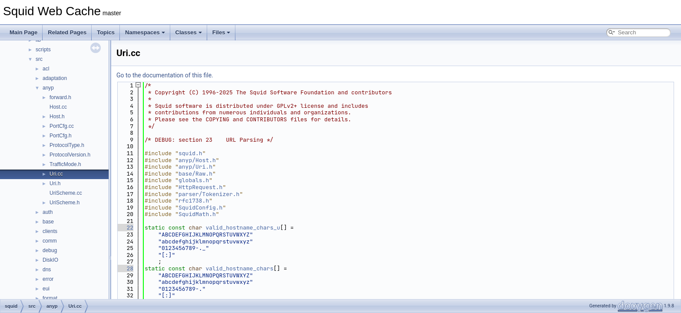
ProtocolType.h (67, 145)
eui (46, 289)
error (48, 279)
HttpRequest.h (200, 187)
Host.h (57, 116)
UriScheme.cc (66, 193)
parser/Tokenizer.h (209, 194)
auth (48, 212)
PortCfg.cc (62, 126)
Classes (188, 32)
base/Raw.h (195, 173)
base (48, 222)
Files (221, 32)
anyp (48, 88)
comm (50, 241)
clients (50, 231)
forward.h (60, 97)
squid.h (190, 153)
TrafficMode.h (65, 164)
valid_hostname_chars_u (242, 227)
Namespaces (145, 32)
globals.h (194, 180)
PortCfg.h (61, 136)
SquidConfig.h (200, 207)
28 (124, 268)
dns (47, 269)
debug (50, 250)
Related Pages (67, 32)
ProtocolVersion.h (70, 155)
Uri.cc (56, 174)
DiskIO (50, 260)
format (50, 298)
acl (46, 69)
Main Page (23, 32)
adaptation (55, 78)
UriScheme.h (64, 203)
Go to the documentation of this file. (164, 75)
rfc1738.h (194, 200)
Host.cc (58, 107)
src (39, 59)
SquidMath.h (197, 214)
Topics (106, 32)
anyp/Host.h (197, 160)
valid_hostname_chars (239, 268)
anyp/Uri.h (195, 166)
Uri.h (55, 183)
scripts (43, 50)
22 (124, 227)
